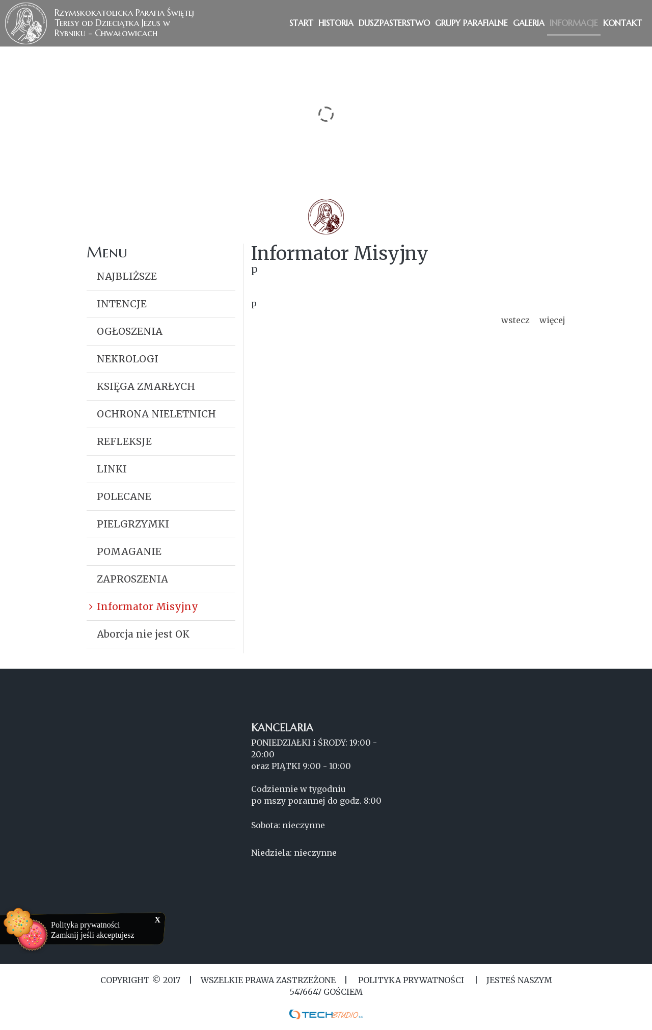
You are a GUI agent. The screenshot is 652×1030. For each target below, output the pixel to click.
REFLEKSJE (124, 441)
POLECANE (124, 496)
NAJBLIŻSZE (127, 276)
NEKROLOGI (127, 359)
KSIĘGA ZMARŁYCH (146, 386)
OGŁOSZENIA (129, 331)
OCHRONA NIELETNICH (156, 414)
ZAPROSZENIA (132, 579)
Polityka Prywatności (411, 980)
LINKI (112, 469)
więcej (552, 320)
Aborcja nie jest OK (143, 634)
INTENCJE (122, 304)
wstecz (515, 320)
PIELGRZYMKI (133, 524)
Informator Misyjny (147, 606)
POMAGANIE (129, 551)
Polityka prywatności (85, 924)
